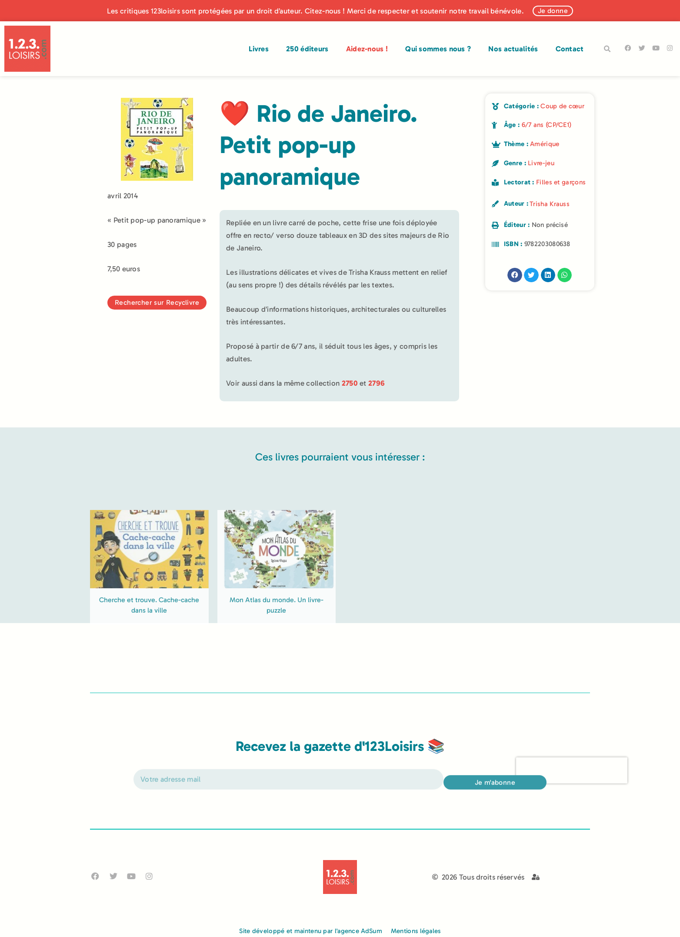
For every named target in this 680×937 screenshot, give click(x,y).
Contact (570, 48)
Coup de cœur (562, 106)
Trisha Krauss (550, 204)
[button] (607, 49)
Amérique (544, 144)
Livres (259, 48)
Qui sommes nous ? (438, 48)
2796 (376, 383)
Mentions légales (416, 931)
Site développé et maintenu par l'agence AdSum (310, 931)
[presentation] (571, 781)
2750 (350, 383)
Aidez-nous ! (367, 48)
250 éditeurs (307, 48)
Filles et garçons (561, 182)
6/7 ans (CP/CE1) (547, 125)
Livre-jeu (541, 163)
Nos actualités (513, 48)
